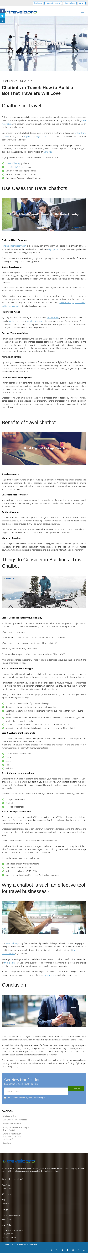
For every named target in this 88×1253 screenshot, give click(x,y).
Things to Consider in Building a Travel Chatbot (16, 1128)
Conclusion (7, 1143)
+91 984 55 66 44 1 (9, 1238)
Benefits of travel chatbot (13, 1123)
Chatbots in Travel (10, 1116)
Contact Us (6, 1189)
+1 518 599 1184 (8, 1234)
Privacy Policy (43, 1097)
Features (38, 3)
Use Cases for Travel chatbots (15, 1119)
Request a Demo (53, 3)
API (3, 1200)
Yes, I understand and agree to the (21, 1097)
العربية (81, 3)
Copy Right (6, 1219)
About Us (6, 1185)
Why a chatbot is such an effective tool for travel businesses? (13, 1136)
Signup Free (70, 3)
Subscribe (76, 1089)
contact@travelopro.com (12, 1230)
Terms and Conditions (11, 1215)
